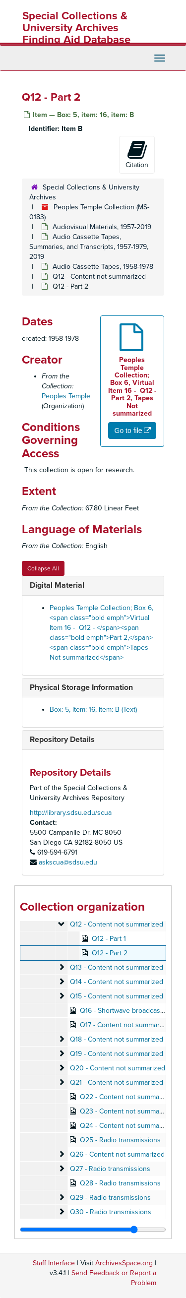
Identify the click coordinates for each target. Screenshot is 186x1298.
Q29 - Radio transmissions (110, 1197)
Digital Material (57, 585)
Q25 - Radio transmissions (120, 1140)
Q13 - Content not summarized (116, 967)
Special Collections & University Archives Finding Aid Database (76, 27)
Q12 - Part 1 (109, 938)
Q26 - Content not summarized (117, 1154)
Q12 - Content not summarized (99, 276)
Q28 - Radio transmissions (120, 1183)
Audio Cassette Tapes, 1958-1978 (103, 266)
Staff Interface (54, 1263)
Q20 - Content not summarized (117, 1068)
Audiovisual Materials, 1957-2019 (102, 227)
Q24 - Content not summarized (127, 1125)
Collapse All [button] (43, 568)
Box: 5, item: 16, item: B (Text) (93, 709)
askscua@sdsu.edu (68, 862)
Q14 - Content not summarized (116, 982)
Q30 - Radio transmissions (110, 1212)
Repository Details (62, 739)
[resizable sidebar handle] (93, 1230)
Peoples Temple (66, 396)
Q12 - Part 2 (109, 953)
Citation (136, 154)
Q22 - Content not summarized (127, 1097)
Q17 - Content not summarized (126, 1025)
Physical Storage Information (81, 687)
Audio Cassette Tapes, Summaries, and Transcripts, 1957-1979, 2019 (88, 247)
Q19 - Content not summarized (116, 1054)
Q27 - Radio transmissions (110, 1169)
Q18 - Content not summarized (116, 1039)
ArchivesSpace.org (124, 1263)
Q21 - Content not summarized (116, 1082)
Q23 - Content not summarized (127, 1111)
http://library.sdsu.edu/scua (71, 812)
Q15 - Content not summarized (116, 996)
